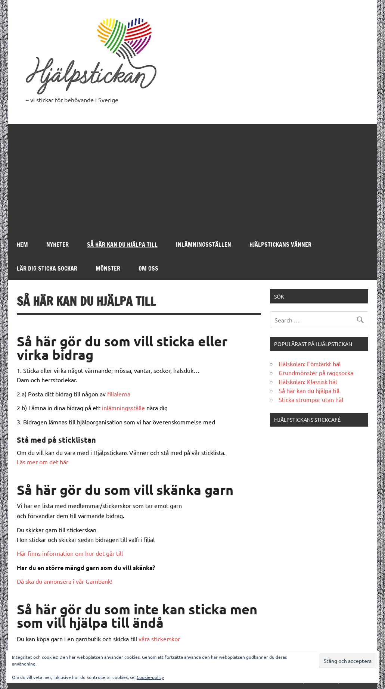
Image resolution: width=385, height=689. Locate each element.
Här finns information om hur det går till (70, 553)
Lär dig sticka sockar (47, 268)
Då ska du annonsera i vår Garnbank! (64, 581)
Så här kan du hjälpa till (122, 244)
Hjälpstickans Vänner (280, 244)
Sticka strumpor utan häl (311, 399)
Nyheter (57, 244)
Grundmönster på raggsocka (316, 372)
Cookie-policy (150, 677)
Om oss (148, 268)
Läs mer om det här (42, 461)
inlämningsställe (123, 407)
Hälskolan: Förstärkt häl (310, 363)
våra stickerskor (159, 638)
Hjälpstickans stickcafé (307, 419)
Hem (22, 244)
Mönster (108, 268)
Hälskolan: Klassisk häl (308, 381)
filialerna (118, 394)
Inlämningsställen (203, 244)
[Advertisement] (193, 176)
